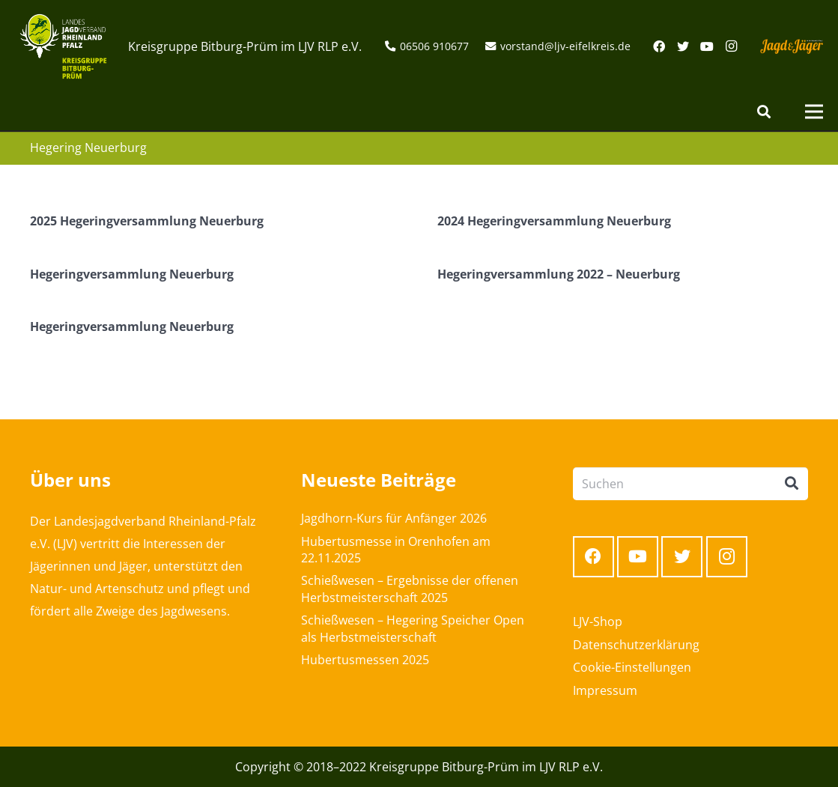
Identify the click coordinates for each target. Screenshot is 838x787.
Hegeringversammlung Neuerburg (132, 274)
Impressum (605, 690)
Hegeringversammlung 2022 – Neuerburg (558, 274)
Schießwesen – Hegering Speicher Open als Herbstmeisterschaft (412, 628)
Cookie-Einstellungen (632, 667)
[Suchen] (764, 112)
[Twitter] (683, 46)
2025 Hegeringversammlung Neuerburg (147, 221)
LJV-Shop (597, 621)
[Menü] (814, 111)
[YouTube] (707, 46)
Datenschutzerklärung (636, 644)
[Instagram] (731, 46)
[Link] (63, 46)
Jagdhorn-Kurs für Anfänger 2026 (394, 518)
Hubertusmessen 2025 (365, 659)
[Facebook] (659, 46)
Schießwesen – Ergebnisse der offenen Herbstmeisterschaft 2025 (409, 588)
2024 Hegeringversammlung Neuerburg (554, 221)
